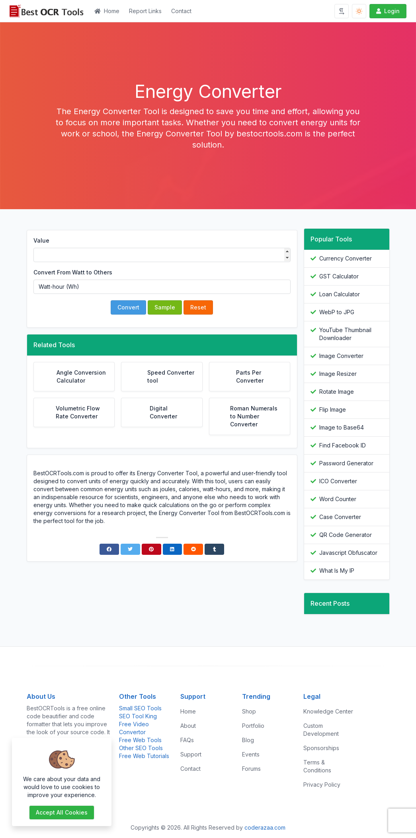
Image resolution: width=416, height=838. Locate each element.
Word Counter (337, 499)
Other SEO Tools (141, 748)
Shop (249, 711)
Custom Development (321, 729)
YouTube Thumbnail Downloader (345, 334)
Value (41, 240)
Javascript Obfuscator (348, 552)
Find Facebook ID (342, 445)
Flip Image (332, 409)
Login (387, 11)
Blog (248, 740)
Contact (181, 11)
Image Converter (341, 355)
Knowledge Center (328, 711)
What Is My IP (336, 570)
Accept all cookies (62, 812)
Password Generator (346, 463)
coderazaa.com (264, 827)
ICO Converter (338, 481)
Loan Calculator (339, 294)
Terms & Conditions (317, 766)
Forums (251, 768)
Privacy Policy (321, 784)
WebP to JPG (336, 312)
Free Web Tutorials (144, 755)
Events (251, 754)
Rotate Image (336, 391)
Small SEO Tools (140, 708)
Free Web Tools (140, 740)
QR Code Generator (345, 534)
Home (106, 11)
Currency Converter (345, 258)
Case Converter (340, 516)
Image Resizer (338, 373)
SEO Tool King (138, 716)
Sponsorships (321, 748)
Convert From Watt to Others (72, 272)
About (188, 725)
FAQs (187, 740)
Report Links (145, 11)
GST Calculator (339, 276)
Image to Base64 (341, 427)
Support (190, 754)
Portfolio (253, 725)
